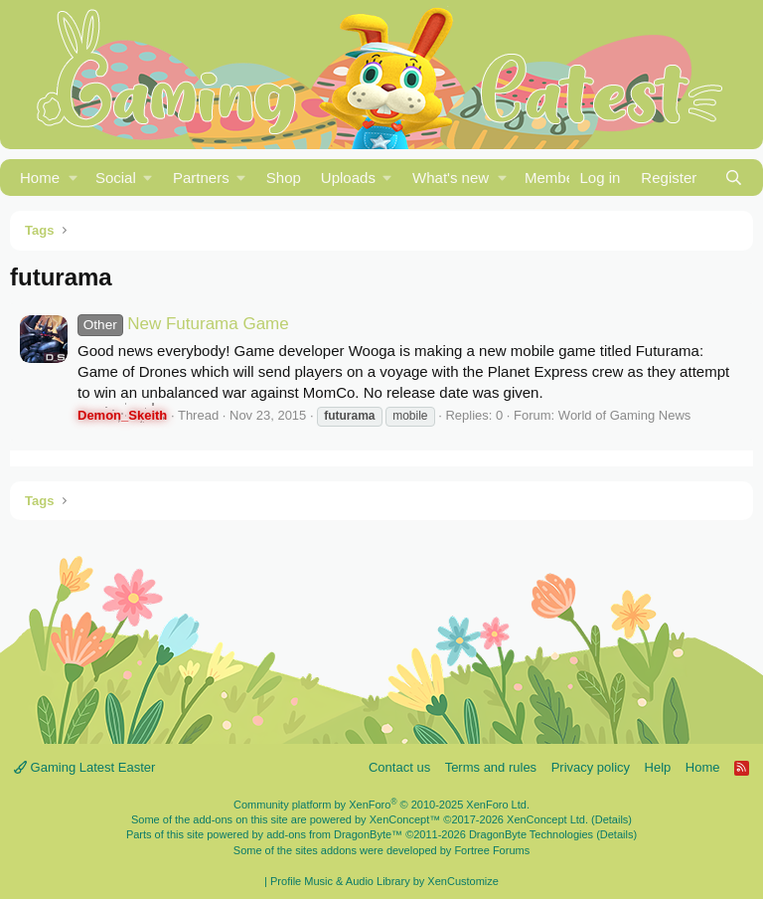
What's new (450, 177)
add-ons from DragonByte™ (334, 834)
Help (658, 767)
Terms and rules (490, 767)
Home (40, 177)
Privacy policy (590, 767)
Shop (283, 177)
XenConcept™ (405, 819)
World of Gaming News (624, 415)
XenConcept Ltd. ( (551, 819)
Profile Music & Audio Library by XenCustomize (384, 881)
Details (612, 819)
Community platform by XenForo (381, 804)
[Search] (733, 177)
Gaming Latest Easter (84, 767)
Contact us (399, 767)
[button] (73, 177)
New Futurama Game (183, 323)
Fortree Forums (492, 850)
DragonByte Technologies (531, 834)
